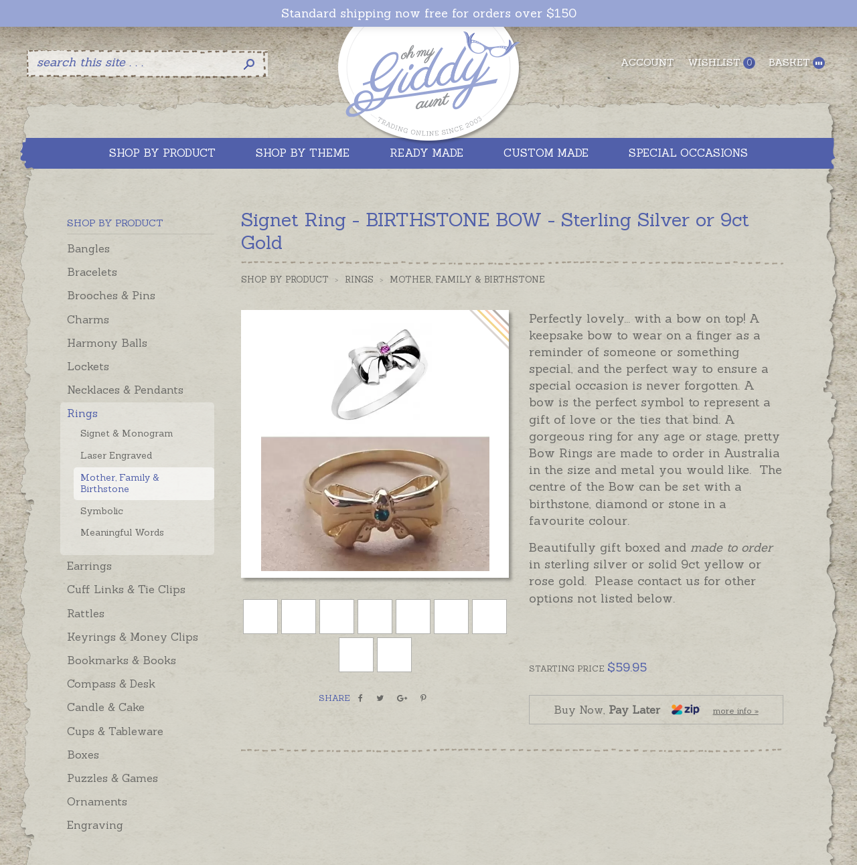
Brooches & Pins (111, 295)
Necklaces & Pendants (125, 389)
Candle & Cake (106, 707)
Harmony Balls (107, 342)
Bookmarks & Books (121, 660)
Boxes (83, 754)
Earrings (89, 565)
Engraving (95, 825)
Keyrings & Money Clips (132, 636)
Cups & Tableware (115, 731)
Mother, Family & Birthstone (119, 483)
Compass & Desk (111, 683)
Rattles (85, 613)
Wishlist (721, 62)
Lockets (88, 366)
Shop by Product (285, 279)
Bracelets (92, 272)
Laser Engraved (116, 455)
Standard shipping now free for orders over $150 (428, 13)
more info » (736, 711)
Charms (88, 319)
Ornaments (97, 801)
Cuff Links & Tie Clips (126, 589)
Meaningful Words (122, 532)
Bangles (88, 248)
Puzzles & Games (112, 778)
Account (647, 62)
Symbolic (101, 511)
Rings (82, 413)
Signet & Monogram (126, 433)
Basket (797, 62)
